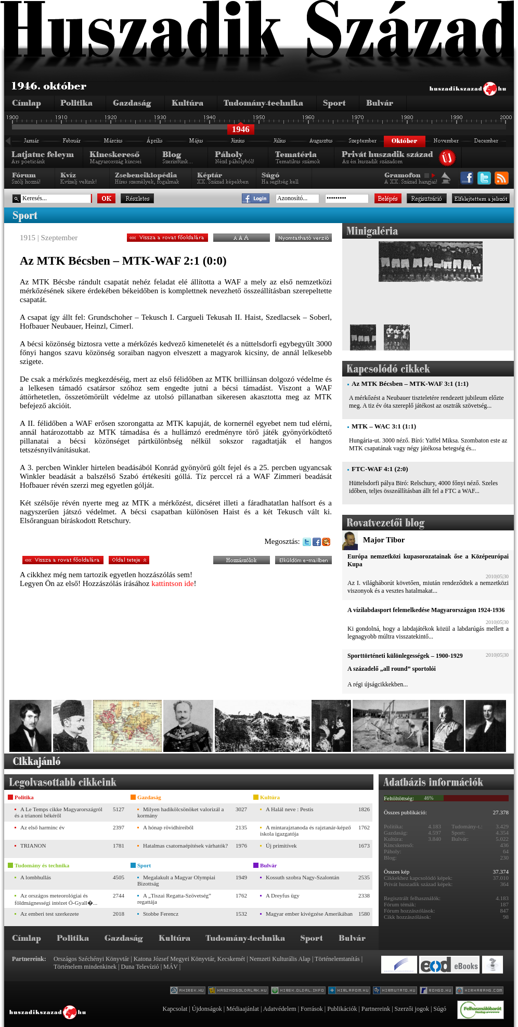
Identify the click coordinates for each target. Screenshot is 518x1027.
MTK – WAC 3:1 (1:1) (384, 426)
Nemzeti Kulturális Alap (280, 959)
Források (312, 1008)
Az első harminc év (42, 827)
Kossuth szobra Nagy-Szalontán (302, 877)
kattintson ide (172, 583)
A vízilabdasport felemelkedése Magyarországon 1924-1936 (425, 610)
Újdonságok (207, 1008)
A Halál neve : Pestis (290, 809)
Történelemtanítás (337, 959)
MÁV (170, 966)
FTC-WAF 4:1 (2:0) (380, 469)
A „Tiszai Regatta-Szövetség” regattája (174, 898)
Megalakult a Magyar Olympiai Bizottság (176, 880)
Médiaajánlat (242, 1008)
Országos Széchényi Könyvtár (91, 959)
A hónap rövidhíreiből (168, 827)
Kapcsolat (174, 1008)
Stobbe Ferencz (160, 914)
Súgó (439, 1008)
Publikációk (342, 1008)
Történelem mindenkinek (85, 966)
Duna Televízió (140, 966)
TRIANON (33, 845)
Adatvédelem (279, 1008)
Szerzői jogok (412, 1008)
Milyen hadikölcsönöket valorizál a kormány (180, 812)
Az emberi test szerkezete (49, 914)
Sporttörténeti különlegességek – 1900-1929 (405, 655)
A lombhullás (35, 877)
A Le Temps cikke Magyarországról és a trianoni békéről (58, 812)
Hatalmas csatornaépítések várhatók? (185, 845)
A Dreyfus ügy (283, 895)
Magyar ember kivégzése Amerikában (309, 914)
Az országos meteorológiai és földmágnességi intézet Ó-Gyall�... (56, 899)
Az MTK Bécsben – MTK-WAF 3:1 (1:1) (410, 383)
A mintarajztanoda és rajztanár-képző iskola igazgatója (305, 830)
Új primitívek (281, 845)
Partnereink (375, 1008)
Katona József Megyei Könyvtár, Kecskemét (189, 959)
